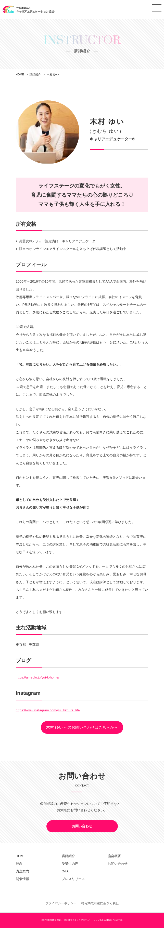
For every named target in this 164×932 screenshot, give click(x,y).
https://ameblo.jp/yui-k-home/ (38, 678)
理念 (19, 868)
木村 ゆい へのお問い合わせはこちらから (82, 728)
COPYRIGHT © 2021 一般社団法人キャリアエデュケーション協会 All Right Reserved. (82, 924)
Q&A (65, 875)
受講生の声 (70, 868)
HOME (21, 860)
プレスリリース (73, 883)
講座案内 (22, 875)
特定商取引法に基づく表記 (101, 908)
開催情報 (22, 883)
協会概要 (114, 860)
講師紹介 (68, 860)
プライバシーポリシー (59, 908)
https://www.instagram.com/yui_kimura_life (49, 711)
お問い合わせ (82, 828)
